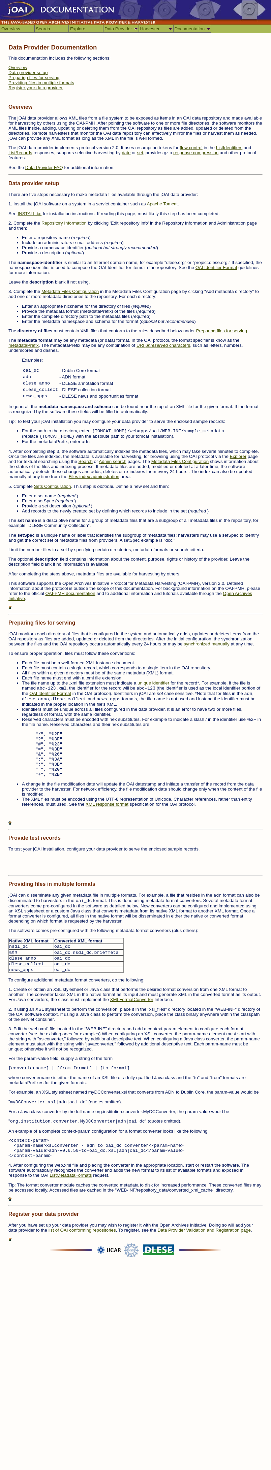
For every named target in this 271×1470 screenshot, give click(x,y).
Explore (77, 28)
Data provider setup (28, 72)
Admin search (112, 461)
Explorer (238, 456)
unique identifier (153, 683)
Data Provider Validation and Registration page (204, 1230)
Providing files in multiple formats (41, 82)
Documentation (190, 28)
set (140, 152)
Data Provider (118, 28)
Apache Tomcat (162, 203)
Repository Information (64, 223)
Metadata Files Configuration (70, 291)
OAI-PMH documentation (70, 593)
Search (43, 28)
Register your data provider (35, 87)
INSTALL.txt (30, 213)
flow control (191, 147)
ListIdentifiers (229, 147)
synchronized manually (207, 643)
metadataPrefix (23, 345)
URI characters (163, 345)
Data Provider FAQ (44, 167)
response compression (195, 152)
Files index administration (94, 476)
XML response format (107, 804)
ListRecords (20, 152)
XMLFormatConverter (131, 999)
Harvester (150, 28)
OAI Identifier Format (216, 267)
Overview (10, 28)
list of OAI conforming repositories (82, 1230)
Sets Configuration (52, 486)
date (126, 152)
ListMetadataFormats (71, 1175)
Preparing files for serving (33, 77)
